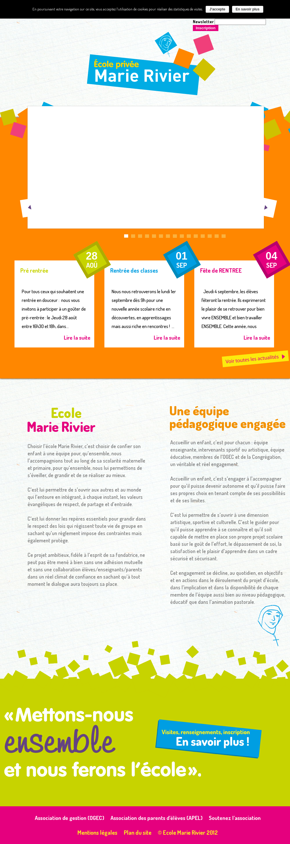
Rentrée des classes (134, 270)
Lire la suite (77, 337)
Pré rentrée (34, 270)
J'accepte (217, 9)
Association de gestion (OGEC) (69, 818)
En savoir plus (248, 9)
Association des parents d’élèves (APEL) (156, 818)
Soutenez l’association (235, 818)
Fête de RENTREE (221, 270)
